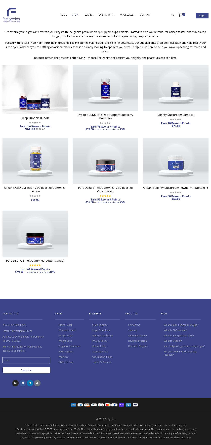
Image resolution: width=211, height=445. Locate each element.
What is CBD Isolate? (175, 330)
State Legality (99, 324)
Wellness (63, 356)
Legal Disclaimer (101, 330)
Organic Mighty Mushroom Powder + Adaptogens (176, 188)
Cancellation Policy (102, 356)
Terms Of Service (101, 362)
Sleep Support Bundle (35, 118)
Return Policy (99, 346)
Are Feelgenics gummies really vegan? (184, 346)
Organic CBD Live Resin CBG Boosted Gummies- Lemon (35, 189)
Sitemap (132, 330)
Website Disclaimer (102, 335)
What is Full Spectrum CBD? (179, 335)
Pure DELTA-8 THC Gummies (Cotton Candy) (35, 260)
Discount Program (138, 346)
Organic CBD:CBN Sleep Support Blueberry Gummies (105, 116)
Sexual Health (66, 335)
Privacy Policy (99, 340)
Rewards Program (138, 340)
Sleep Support (66, 351)
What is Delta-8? (173, 340)
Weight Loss (65, 340)
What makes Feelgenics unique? (181, 324)
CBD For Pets (66, 362)
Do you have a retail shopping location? (180, 353)
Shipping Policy (100, 351)
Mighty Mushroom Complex (175, 115)
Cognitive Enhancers (69, 346)
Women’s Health (67, 330)
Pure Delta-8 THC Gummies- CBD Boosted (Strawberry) (105, 189)
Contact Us (134, 324)
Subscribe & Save (137, 335)
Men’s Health (66, 324)
